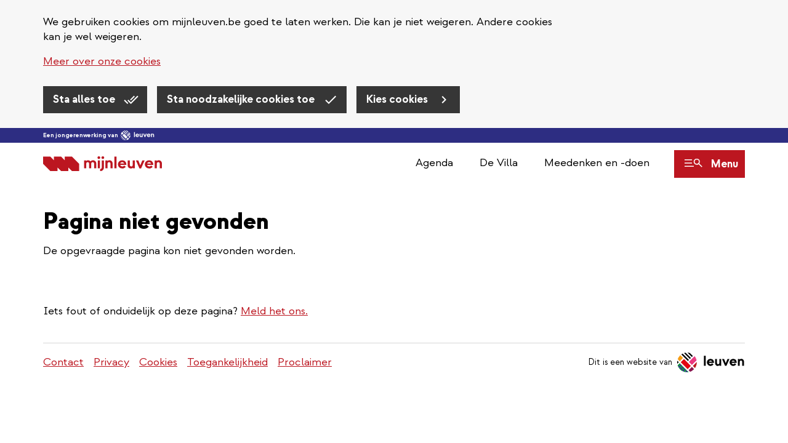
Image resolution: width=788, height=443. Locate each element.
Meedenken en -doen (596, 163)
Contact (63, 362)
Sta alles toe (85, 99)
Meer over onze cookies (102, 61)
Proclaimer (305, 362)
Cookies (158, 362)
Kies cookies (398, 99)
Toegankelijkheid (227, 362)
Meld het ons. (274, 311)
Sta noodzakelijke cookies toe (242, 99)
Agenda (434, 163)
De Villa (499, 163)
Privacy (111, 362)
